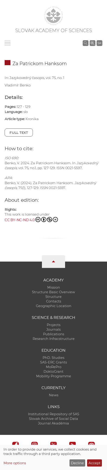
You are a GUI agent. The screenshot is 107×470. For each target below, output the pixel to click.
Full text (18, 132)
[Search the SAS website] (85, 43)
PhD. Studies (53, 358)
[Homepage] (53, 15)
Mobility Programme (53, 376)
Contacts (53, 301)
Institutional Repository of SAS (53, 414)
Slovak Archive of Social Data (53, 419)
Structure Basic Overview (53, 292)
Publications (53, 334)
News (53, 395)
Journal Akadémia (53, 423)
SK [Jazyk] (99, 43)
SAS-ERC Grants (53, 362)
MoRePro (53, 367)
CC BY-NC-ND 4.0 (31, 219)
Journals (53, 329)
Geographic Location (53, 306)
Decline (77, 463)
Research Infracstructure (54, 339)
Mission (53, 287)
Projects (53, 325)
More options (14, 463)
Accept (94, 463)
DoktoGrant (53, 371)
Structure (53, 297)
